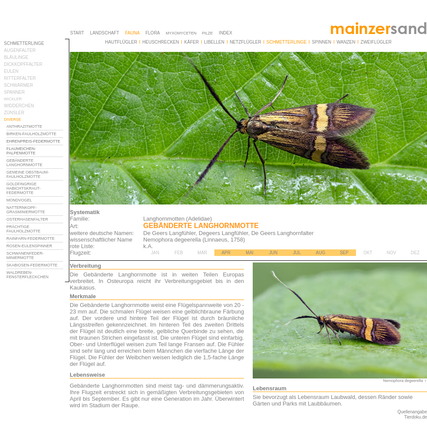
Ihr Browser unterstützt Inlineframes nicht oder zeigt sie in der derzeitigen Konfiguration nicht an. (36, 221)
